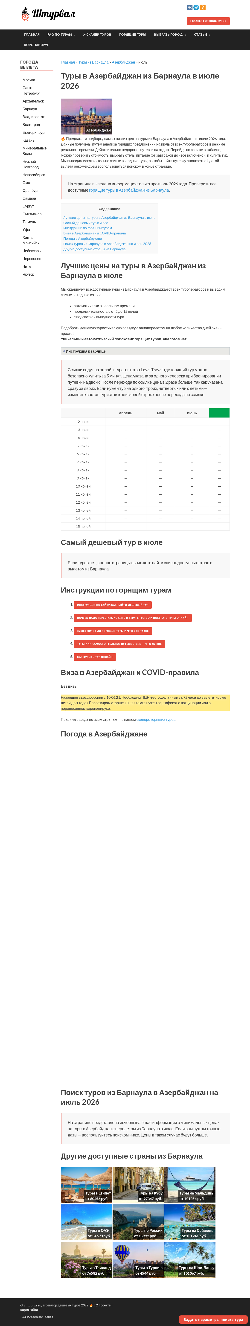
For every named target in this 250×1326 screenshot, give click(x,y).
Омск (27, 182)
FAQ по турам (59, 34)
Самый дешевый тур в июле (85, 223)
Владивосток (33, 116)
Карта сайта (29, 1310)
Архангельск (33, 101)
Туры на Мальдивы (197, 1193)
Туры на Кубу (151, 1193)
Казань (28, 140)
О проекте (103, 1305)
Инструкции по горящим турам (87, 228)
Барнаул (30, 109)
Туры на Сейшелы (198, 1230)
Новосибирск (34, 174)
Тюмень (29, 221)
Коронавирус (36, 45)
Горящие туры (132, 34)
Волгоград (31, 124)
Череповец (32, 258)
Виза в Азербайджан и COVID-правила (94, 233)
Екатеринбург (34, 132)
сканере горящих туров (156, 719)
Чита (27, 266)
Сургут (28, 206)
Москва (29, 80)
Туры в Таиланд (96, 1267)
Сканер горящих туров (208, 21)
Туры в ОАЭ (98, 1230)
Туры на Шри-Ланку (197, 1267)
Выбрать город (168, 34)
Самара (29, 198)
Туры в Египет (98, 1193)
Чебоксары (32, 250)
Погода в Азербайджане (82, 238)
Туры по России (148, 1230)
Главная (32, 34)
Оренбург (31, 190)
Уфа (26, 229)
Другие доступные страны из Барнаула (94, 249)
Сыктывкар (32, 214)
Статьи (200, 34)
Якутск (28, 274)
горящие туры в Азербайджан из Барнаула (129, 190)
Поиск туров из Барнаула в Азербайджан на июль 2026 (107, 244)
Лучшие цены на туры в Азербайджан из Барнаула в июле (109, 217)
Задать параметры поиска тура (213, 1319)
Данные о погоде (33, 1316)
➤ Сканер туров (97, 34)
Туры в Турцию (149, 1267)
